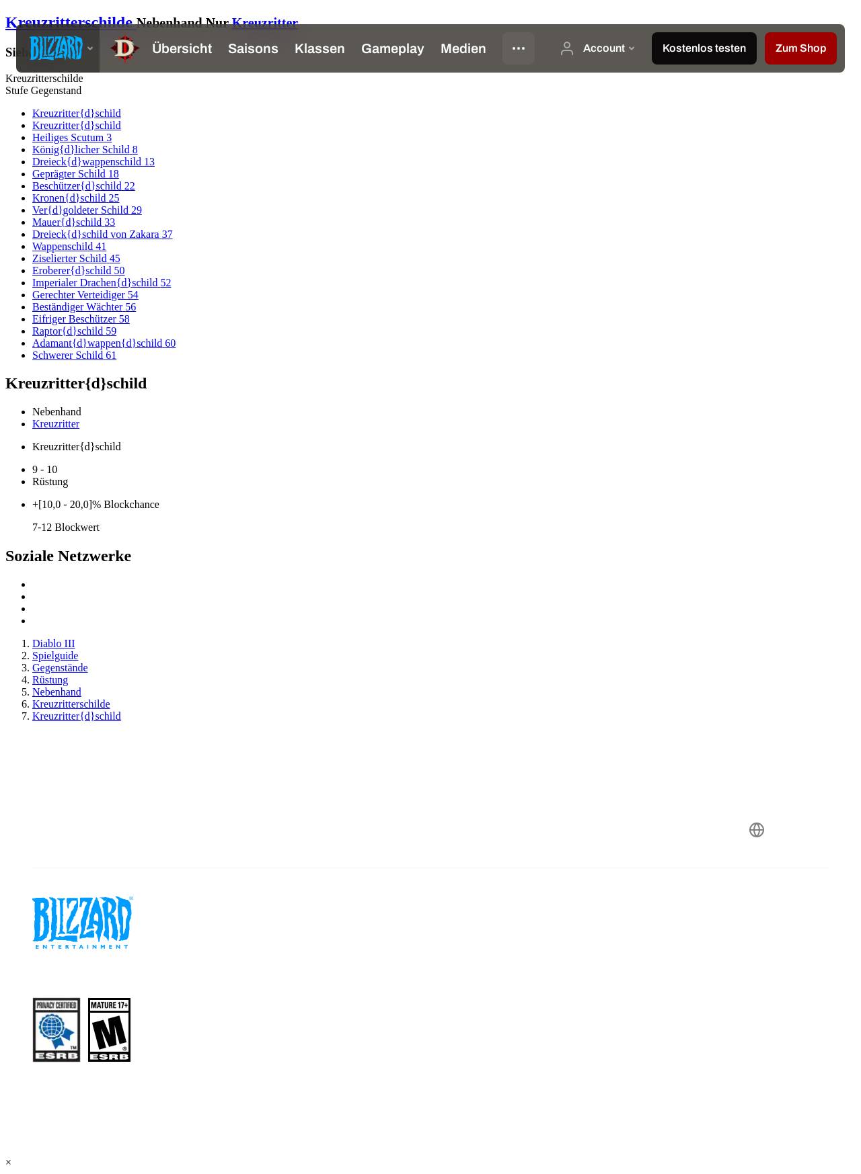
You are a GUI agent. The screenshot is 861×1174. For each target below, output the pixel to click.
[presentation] (58, 48)
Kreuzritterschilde (71, 22)
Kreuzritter (265, 22)
